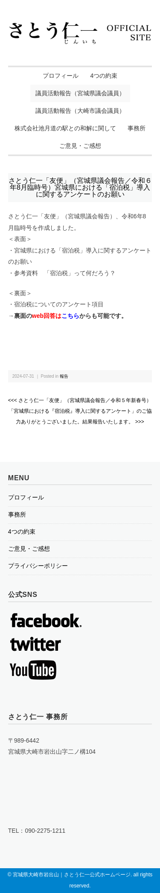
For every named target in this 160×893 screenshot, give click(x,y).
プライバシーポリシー (38, 565)
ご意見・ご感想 (80, 145)
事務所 (136, 128)
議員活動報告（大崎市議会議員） (80, 110)
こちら (70, 315)
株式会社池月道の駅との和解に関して (65, 128)
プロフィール (61, 75)
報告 (64, 376)
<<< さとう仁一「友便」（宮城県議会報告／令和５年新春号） (79, 400)
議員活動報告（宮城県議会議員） (80, 93)
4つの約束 (104, 75)
